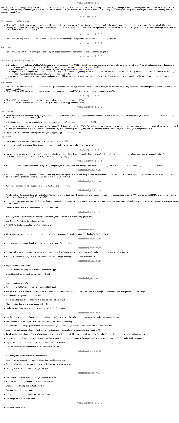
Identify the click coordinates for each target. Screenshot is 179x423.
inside (86, 73)
